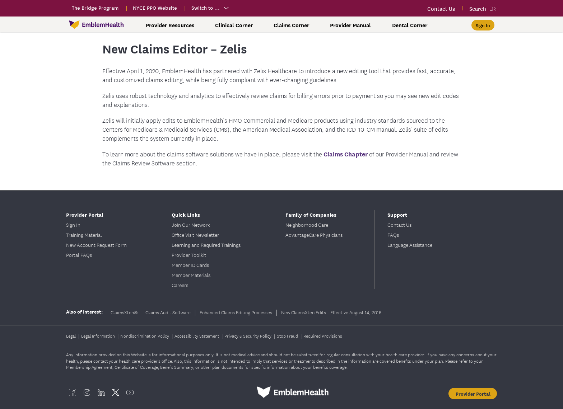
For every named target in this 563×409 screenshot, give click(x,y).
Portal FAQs (79, 255)
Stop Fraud (288, 335)
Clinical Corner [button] (234, 25)
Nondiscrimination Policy (145, 335)
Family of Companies (310, 214)
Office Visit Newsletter (195, 235)
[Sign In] (482, 25)
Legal (71, 335)
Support (397, 214)
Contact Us (399, 225)
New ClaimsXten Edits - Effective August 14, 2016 (331, 312)
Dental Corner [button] (409, 25)
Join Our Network (191, 225)
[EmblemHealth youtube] (130, 392)
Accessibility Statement (197, 335)
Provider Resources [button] (170, 25)
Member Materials (191, 275)
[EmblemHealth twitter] (115, 392)
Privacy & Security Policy (248, 335)
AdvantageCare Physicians (314, 235)
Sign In (73, 225)
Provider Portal (84, 214)
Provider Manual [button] (350, 25)
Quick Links (186, 214)
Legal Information (98, 335)
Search (477, 8)
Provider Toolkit (189, 255)
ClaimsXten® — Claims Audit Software (151, 312)
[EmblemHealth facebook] (72, 392)
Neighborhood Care (306, 225)
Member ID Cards (190, 265)
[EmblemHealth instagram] (86, 392)
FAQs (393, 235)
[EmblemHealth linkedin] (101, 392)
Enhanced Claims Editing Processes (236, 312)
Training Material (84, 235)
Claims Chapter (346, 153)
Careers (180, 285)
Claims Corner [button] (291, 25)
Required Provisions (322, 335)
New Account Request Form (96, 245)
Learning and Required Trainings (206, 245)
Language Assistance (409, 245)
